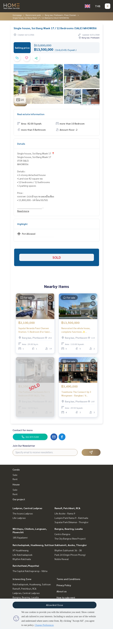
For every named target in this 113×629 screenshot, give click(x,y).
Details (21, 143)
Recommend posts (33, 15)
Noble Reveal (62, 559)
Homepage (17, 15)
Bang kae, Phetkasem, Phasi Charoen (60, 15)
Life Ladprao (19, 517)
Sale (15, 474)
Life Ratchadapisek (22, 554)
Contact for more (23, 430)
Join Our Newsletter (24, 445)
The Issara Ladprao (23, 513)
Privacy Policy (64, 585)
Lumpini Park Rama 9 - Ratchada (71, 517)
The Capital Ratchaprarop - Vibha (30, 570)
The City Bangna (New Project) (70, 538)
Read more (23, 210)
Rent (15, 479)
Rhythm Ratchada (22, 559)
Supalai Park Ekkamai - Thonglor (71, 522)
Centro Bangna (62, 534)
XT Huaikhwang (20, 550)
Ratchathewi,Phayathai (26, 565)
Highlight (22, 223)
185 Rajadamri (20, 537)
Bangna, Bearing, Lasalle (69, 528)
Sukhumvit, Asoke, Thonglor (71, 545)
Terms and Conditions (68, 578)
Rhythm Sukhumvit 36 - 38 (68, 550)
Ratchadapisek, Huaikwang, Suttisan (33, 545)
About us (62, 591)
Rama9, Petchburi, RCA (67, 508)
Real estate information (30, 114)
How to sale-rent (66, 597)
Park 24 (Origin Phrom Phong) (70, 554)
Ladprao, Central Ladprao (27, 508)
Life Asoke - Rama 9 (65, 513)
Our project (19, 499)
